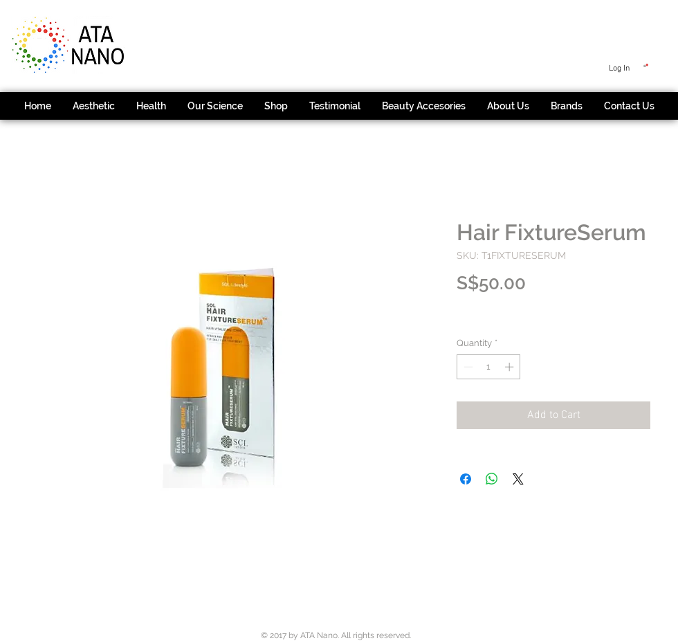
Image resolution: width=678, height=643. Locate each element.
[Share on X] (518, 479)
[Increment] (510, 367)
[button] (645, 65)
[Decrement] (467, 367)
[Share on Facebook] (465, 479)
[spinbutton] (488, 367)
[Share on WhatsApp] (492, 479)
